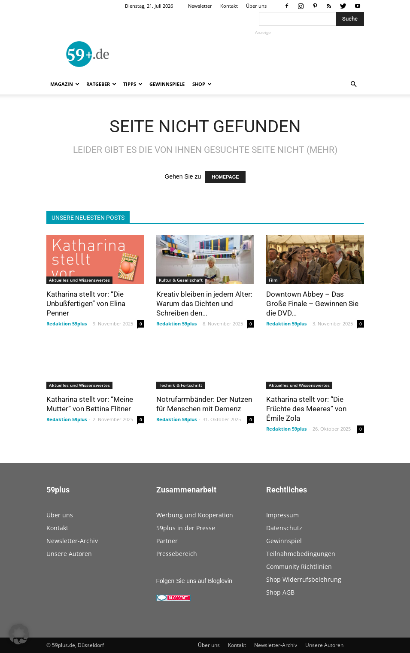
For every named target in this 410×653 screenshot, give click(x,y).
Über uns (256, 6)
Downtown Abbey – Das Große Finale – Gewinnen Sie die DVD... (312, 303)
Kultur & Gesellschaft (181, 280)
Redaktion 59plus (66, 323)
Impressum (282, 515)
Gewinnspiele (167, 84)
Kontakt (229, 6)
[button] (353, 84)
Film (273, 280)
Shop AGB (280, 592)
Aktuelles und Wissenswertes (79, 280)
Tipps (133, 84)
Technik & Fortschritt (180, 385)
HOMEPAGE (225, 176)
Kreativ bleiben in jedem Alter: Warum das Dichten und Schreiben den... (204, 303)
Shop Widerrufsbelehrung (303, 579)
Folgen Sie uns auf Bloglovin (194, 580)
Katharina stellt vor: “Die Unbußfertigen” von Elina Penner (85, 303)
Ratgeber (101, 84)
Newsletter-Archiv (72, 541)
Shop (202, 84)
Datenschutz (284, 528)
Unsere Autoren (69, 554)
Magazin (64, 84)
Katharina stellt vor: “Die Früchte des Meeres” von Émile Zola (306, 408)
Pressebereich (176, 554)
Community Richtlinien (299, 566)
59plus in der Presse (185, 528)
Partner (167, 541)
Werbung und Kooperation (194, 515)
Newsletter (200, 6)
